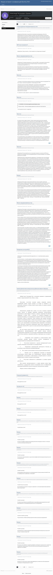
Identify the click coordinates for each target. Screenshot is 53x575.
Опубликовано (21, 31)
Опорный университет (22, 375)
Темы (3, 26)
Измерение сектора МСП (23, 249)
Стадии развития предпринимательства (27, 26)
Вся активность (4, 22)
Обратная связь (28, 573)
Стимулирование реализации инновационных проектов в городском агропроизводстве (33, 523)
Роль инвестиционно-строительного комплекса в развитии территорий (30, 398)
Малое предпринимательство (24, 56)
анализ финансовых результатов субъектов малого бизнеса (32, 288)
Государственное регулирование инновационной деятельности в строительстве (31, 409)
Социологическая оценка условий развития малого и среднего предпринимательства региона (34, 250)
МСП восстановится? (22, 45)
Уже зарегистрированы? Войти (46, 1)
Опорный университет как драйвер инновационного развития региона (29, 376)
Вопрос (19, 175)
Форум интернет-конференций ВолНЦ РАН (15, 2)
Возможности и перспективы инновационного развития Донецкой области (30, 387)
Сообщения (4, 28)
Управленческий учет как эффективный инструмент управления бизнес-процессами (32, 479)
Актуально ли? (20, 386)
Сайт (3, 4)
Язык (23, 573)
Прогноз (19, 75)
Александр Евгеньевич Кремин (31, 104)
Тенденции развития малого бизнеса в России (25, 57)
